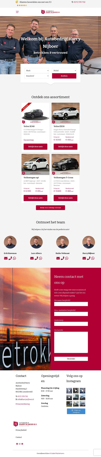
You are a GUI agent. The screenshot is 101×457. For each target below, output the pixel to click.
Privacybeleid (21, 430)
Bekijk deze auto (35, 147)
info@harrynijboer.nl (26, 399)
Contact (19, 437)
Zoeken (64, 76)
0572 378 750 (79, 2)
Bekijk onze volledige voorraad (50, 207)
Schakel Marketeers (57, 453)
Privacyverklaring (23, 404)
